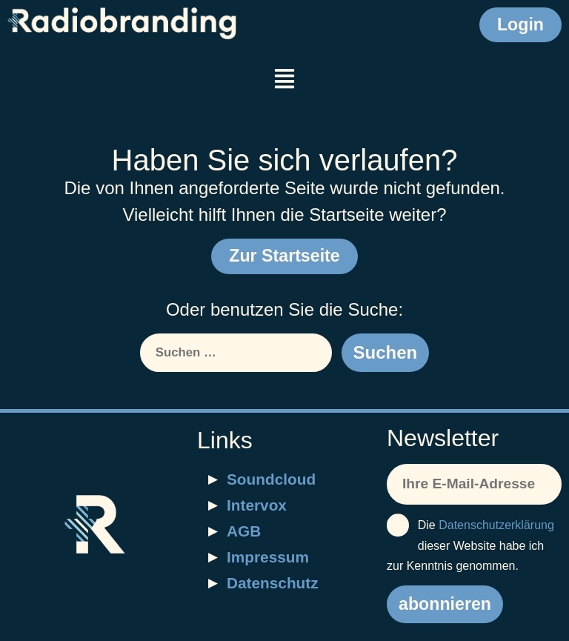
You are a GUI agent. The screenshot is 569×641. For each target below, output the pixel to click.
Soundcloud (271, 479)
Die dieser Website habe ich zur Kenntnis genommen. (470, 543)
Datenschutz (273, 582)
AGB (244, 530)
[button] (285, 80)
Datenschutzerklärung (496, 525)
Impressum (268, 556)
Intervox (257, 505)
